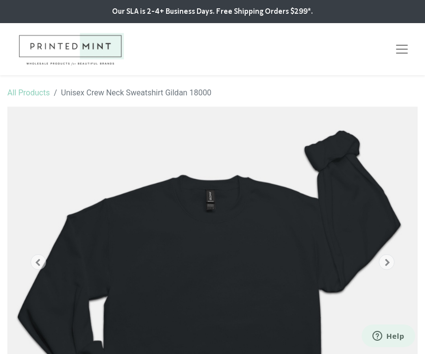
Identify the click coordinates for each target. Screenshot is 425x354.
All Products (28, 92)
